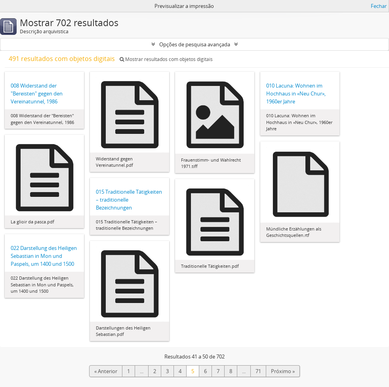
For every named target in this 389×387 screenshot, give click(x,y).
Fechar (379, 6)
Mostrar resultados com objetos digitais (166, 59)
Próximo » (283, 371)
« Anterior (105, 371)
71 (258, 371)
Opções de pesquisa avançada (194, 44)
